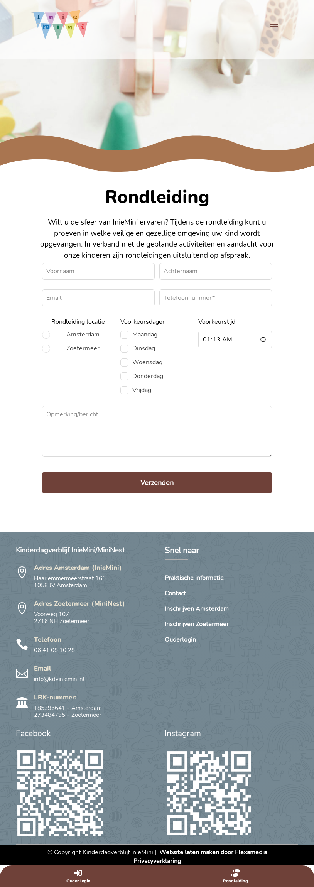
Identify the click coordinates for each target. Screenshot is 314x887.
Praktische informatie (194, 578)
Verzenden (157, 482)
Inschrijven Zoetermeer (197, 625)
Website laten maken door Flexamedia (213, 852)
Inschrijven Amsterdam (197, 609)
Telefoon (47, 639)
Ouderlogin (180, 640)
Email (42, 668)
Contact (175, 594)
